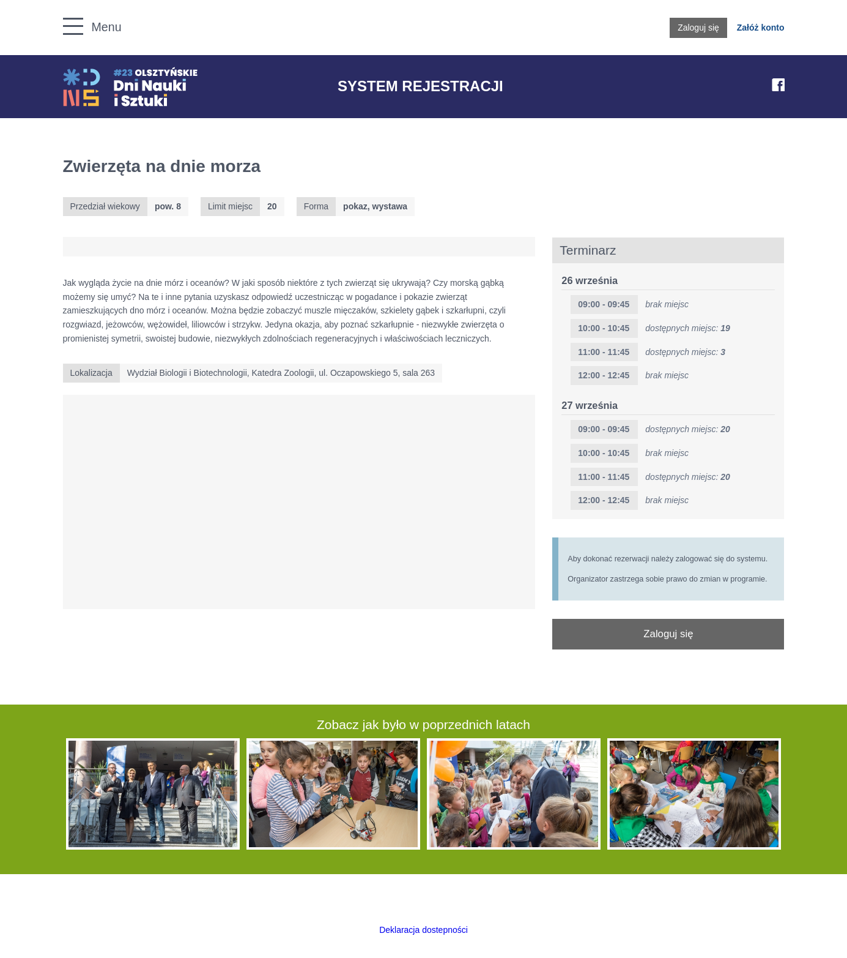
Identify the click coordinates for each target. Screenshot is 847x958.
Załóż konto (761, 27)
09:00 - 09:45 (603, 429)
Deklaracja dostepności (423, 930)
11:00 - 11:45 (603, 352)
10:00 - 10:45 (603, 328)
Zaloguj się (698, 27)
